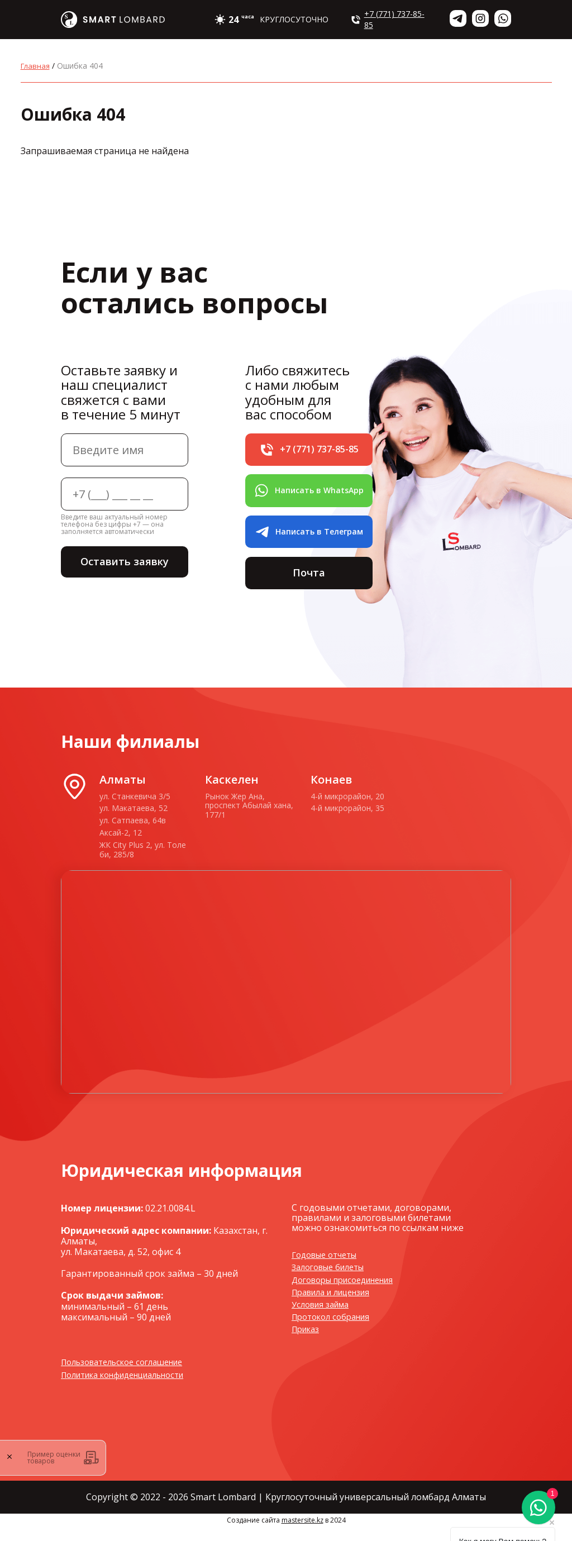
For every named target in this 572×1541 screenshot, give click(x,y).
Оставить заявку (125, 562)
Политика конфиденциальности (132, 1388)
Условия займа (324, 1318)
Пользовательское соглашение (130, 1376)
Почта (309, 583)
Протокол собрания (335, 1330)
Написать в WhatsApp (309, 495)
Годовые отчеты (328, 1268)
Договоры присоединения (350, 1293)
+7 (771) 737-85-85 (387, 19)
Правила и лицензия (337, 1306)
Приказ (308, 1343)
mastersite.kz (302, 1534)
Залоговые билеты (333, 1281)
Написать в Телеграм (309, 539)
